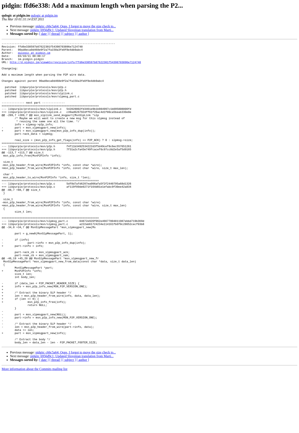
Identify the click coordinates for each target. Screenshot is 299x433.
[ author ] (83, 33)
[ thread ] (55, 33)
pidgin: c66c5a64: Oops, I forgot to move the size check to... (76, 26)
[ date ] (44, 33)
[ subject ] (69, 33)
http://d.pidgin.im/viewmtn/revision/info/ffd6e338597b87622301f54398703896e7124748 (75, 66)
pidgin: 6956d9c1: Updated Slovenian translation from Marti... (72, 30)
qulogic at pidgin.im (44, 15)
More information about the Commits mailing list (34, 429)
